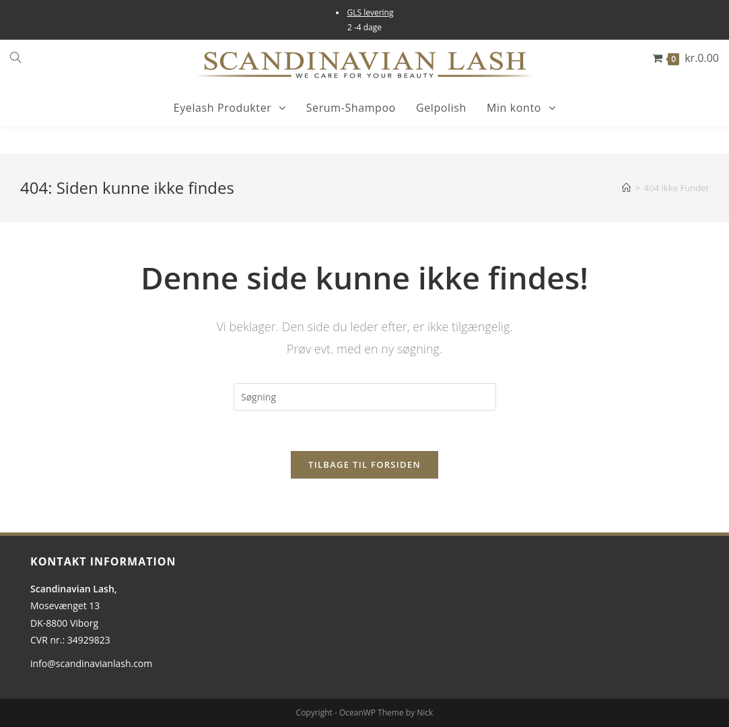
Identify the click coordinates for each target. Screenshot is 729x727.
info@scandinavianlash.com (91, 663)
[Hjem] (626, 188)
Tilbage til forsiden (364, 464)
